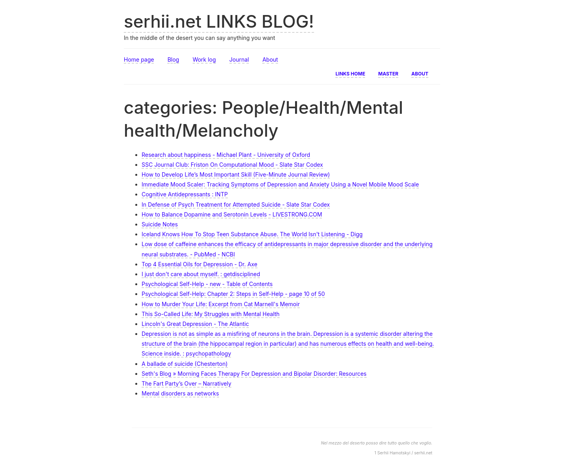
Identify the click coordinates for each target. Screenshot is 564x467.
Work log (204, 59)
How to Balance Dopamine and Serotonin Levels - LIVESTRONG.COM (232, 214)
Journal (239, 59)
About (270, 59)
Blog (173, 59)
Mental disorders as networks (180, 393)
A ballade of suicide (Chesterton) (185, 363)
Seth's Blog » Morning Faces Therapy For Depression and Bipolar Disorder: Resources (254, 373)
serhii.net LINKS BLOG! (219, 21)
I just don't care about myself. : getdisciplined (201, 274)
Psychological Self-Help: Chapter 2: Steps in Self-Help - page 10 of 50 (233, 293)
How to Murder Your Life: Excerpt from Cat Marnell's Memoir (221, 304)
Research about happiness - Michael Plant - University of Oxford (226, 154)
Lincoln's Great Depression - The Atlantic (195, 323)
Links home (350, 73)
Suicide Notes (160, 224)
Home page (139, 59)
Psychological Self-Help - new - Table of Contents (207, 284)
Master (388, 73)
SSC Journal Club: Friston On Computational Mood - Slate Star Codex (232, 164)
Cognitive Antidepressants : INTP (185, 194)
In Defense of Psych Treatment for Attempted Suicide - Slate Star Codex (236, 204)
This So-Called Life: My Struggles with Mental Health (211, 314)
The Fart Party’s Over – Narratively (186, 383)
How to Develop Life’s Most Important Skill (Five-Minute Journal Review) (236, 174)
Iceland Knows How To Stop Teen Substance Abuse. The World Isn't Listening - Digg (252, 234)
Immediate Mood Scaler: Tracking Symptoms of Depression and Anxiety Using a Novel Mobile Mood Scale (280, 184)
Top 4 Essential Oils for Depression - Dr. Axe (199, 264)
